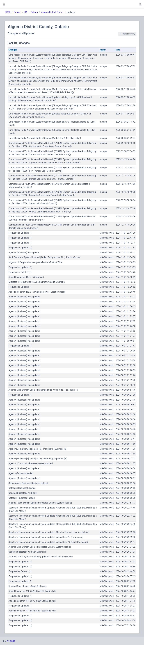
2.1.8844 (11, 641)
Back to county (127, 34)
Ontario (34, 12)
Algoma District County (52, 12)
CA (25, 12)
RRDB (7, 12)
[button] (140, 4)
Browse (17, 12)
